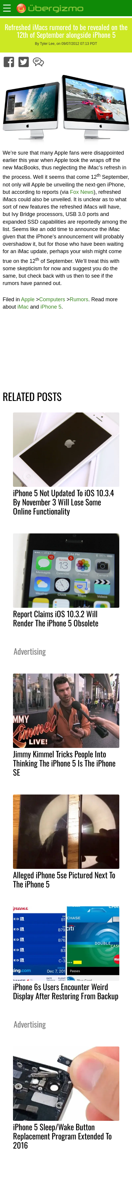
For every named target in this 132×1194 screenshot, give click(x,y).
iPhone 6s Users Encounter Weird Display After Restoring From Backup (65, 991)
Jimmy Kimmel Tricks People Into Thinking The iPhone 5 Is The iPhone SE (64, 763)
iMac (23, 307)
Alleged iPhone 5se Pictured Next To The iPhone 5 (64, 879)
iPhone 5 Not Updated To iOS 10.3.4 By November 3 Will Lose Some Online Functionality (63, 502)
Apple (28, 299)
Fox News (82, 192)
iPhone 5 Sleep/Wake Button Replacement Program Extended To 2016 (62, 1136)
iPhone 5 (50, 307)
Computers (52, 299)
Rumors (79, 299)
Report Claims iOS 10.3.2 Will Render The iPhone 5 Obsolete (55, 618)
